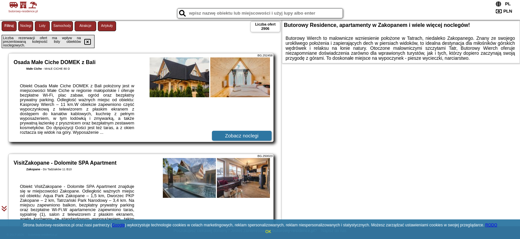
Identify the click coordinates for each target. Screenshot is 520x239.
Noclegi (25, 26)
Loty (42, 26)
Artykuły (107, 26)
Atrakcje (85, 26)
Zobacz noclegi (242, 135)
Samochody (62, 26)
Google (118, 225)
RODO (491, 225)
